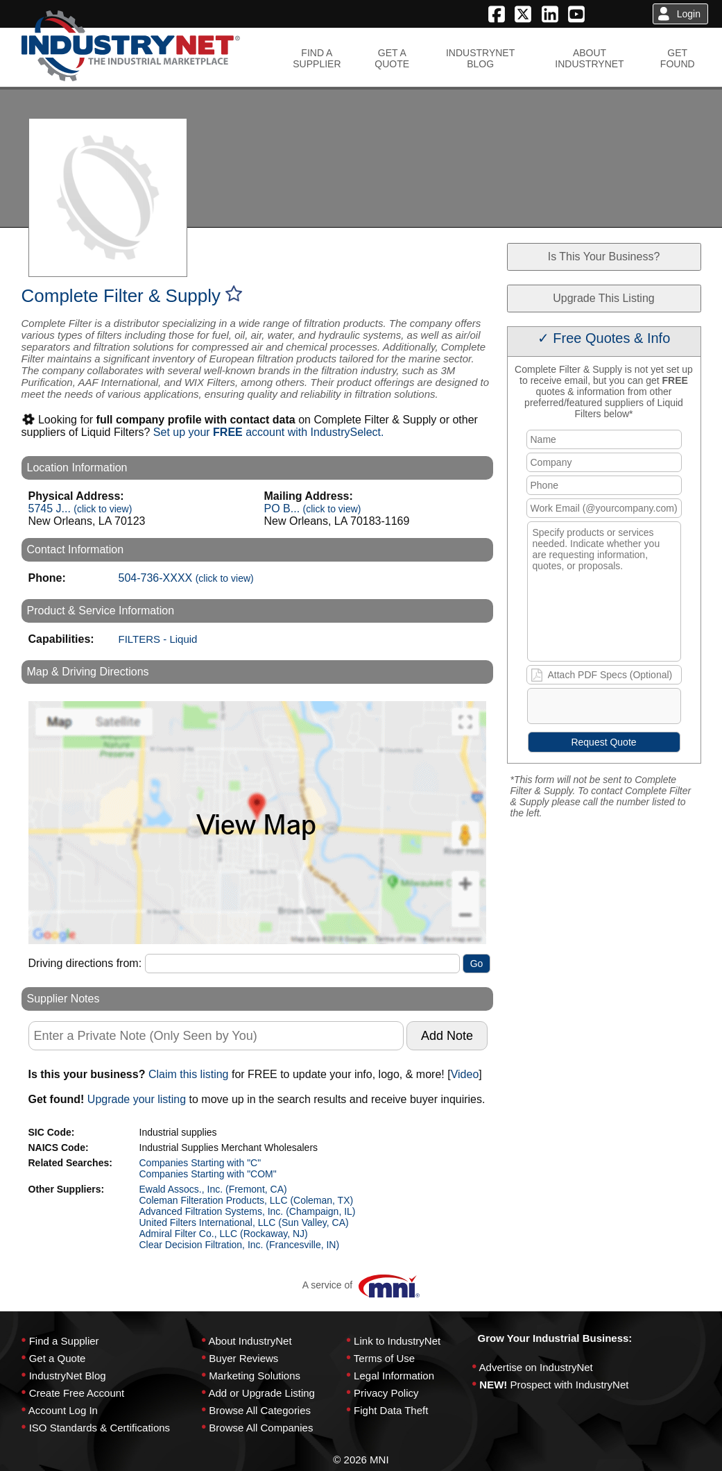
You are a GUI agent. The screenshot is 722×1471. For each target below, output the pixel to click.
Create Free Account (77, 1393)
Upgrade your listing (136, 1099)
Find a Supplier (64, 1341)
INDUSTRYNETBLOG (480, 58)
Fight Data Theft (391, 1410)
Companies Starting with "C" (200, 1162)
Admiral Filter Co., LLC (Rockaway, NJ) (223, 1233)
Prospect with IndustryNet (569, 1384)
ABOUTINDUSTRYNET (589, 58)
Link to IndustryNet (397, 1341)
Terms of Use (384, 1358)
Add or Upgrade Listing (261, 1393)
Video (465, 1074)
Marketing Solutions (254, 1375)
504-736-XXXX (186, 578)
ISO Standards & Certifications (99, 1428)
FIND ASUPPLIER (317, 58)
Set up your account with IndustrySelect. (268, 432)
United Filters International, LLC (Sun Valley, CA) (244, 1222)
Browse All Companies (261, 1428)
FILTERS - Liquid (158, 639)
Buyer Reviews (243, 1358)
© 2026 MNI (360, 1459)
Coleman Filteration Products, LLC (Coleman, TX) (246, 1200)
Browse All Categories (260, 1410)
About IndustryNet (249, 1341)
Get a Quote (57, 1358)
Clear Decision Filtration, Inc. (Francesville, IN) (239, 1244)
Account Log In (63, 1410)
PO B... (312, 508)
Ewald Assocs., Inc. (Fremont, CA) (213, 1189)
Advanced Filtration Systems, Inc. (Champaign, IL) (247, 1211)
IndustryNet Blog (67, 1375)
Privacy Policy (386, 1393)
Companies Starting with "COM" (208, 1173)
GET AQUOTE (392, 58)
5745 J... (80, 508)
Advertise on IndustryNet (536, 1367)
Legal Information (394, 1375)
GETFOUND (677, 58)
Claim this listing (188, 1074)
